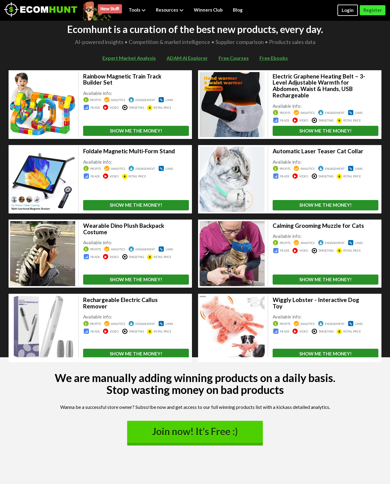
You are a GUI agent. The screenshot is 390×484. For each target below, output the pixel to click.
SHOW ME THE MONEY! (136, 130)
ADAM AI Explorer (187, 58)
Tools (137, 10)
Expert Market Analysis (129, 58)
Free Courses (234, 58)
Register (372, 10)
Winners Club (208, 10)
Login (348, 10)
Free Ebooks (273, 58)
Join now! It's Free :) (195, 431)
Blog (238, 10)
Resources (170, 10)
